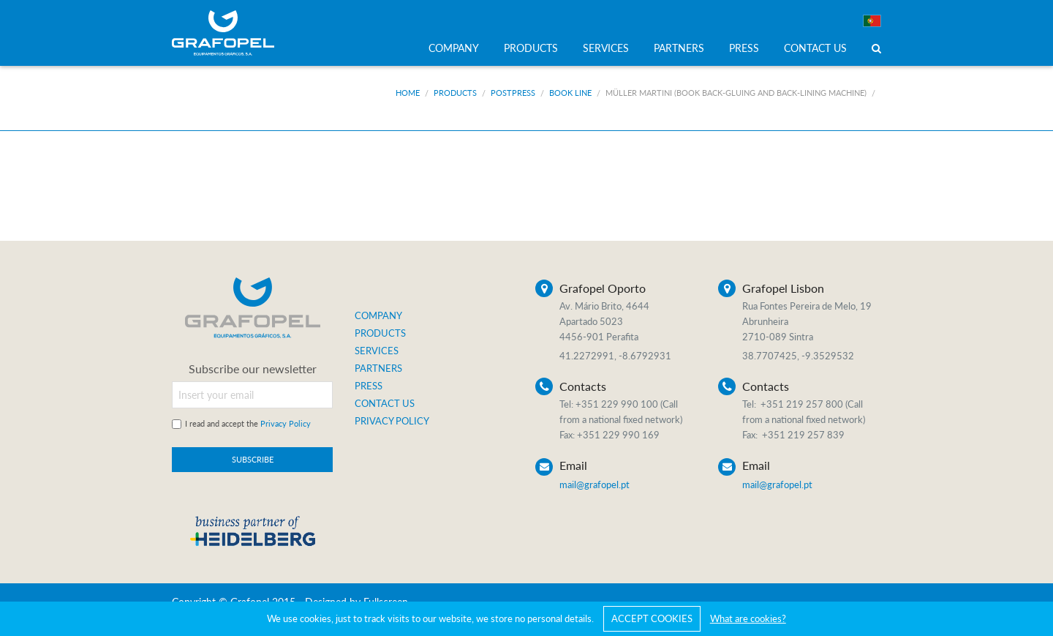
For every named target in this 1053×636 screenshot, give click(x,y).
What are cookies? (748, 618)
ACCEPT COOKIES (651, 618)
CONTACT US (815, 48)
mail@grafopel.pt (594, 484)
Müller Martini (736, 93)
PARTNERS (679, 48)
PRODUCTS (531, 48)
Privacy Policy (285, 423)
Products (455, 93)
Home (408, 93)
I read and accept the (248, 423)
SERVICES (606, 48)
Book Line (570, 93)
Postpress (513, 93)
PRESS (744, 48)
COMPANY (454, 48)
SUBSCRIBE (252, 459)
